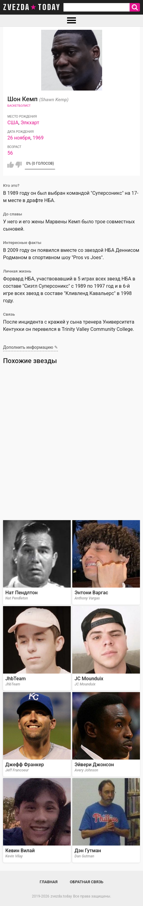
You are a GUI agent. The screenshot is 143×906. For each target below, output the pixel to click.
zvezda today (31, 7)
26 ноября (18, 138)
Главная (49, 882)
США (12, 122)
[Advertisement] (71, 444)
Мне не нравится (18, 165)
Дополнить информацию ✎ (30, 347)
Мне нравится (10, 165)
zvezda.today (61, 896)
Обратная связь (86, 882)
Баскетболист (18, 105)
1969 (38, 138)
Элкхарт (29, 122)
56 (10, 153)
